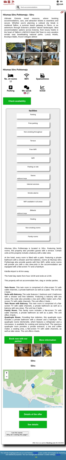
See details (33, 424)
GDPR (58, 455)
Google (35, 453)
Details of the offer (33, 414)
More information (47, 340)
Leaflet (48, 406)
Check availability (17, 101)
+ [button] (6, 373)
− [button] (6, 377)
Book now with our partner (18, 340)
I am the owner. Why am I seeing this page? (17, 434)
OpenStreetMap (57, 406)
